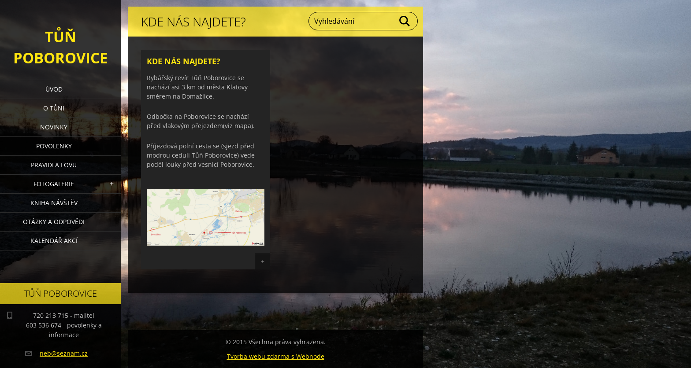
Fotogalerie (53, 184)
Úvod (54, 89)
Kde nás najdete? (183, 61)
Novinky (53, 127)
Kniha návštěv (54, 203)
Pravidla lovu (54, 165)
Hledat (405, 21)
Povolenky (54, 146)
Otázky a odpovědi (54, 221)
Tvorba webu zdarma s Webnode (275, 356)
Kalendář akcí (54, 240)
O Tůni (53, 108)
